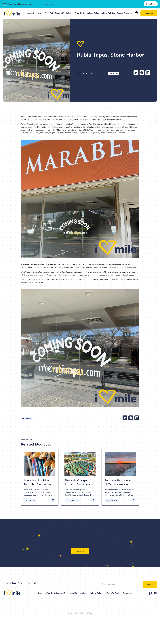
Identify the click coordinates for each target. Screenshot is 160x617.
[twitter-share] (136, 72)
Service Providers (124, 13)
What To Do (80, 13)
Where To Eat (93, 13)
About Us (31, 13)
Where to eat (96, 593)
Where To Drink (108, 13)
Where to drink (112, 593)
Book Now (150, 4)
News (40, 13)
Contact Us (127, 593)
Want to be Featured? (55, 593)
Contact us (149, 13)
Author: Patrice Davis (85, 73)
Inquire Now (80, 551)
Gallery (69, 13)
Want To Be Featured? (54, 13)
